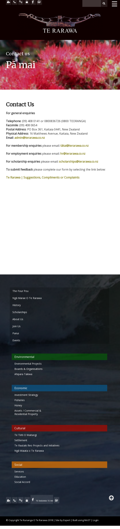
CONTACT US (14, 500)
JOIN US (8, 500)
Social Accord (22, 482)
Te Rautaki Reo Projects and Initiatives (37, 445)
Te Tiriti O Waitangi (25, 435)
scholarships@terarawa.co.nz (78, 162)
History (16, 305)
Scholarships (19, 312)
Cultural (19, 428)
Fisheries (19, 400)
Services (19, 471)
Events (16, 340)
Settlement (20, 440)
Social (18, 465)
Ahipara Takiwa (23, 374)
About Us (17, 319)
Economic (20, 388)
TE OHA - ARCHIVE (56, 500)
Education (20, 476)
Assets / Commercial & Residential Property (27, 412)
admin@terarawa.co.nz (29, 138)
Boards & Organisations (28, 369)
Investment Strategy (26, 395)
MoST (87, 520)
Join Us (16, 326)
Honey (18, 405)
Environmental (24, 357)
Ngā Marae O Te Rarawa (27, 298)
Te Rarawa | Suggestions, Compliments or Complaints (42, 177)
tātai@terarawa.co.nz (74, 146)
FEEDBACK (21, 500)
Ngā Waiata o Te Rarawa (29, 450)
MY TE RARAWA (27, 500)
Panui (15, 333)
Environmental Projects (28, 363)
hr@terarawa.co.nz (72, 154)
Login (96, 520)
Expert (66, 520)
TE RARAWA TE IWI (44, 500)
